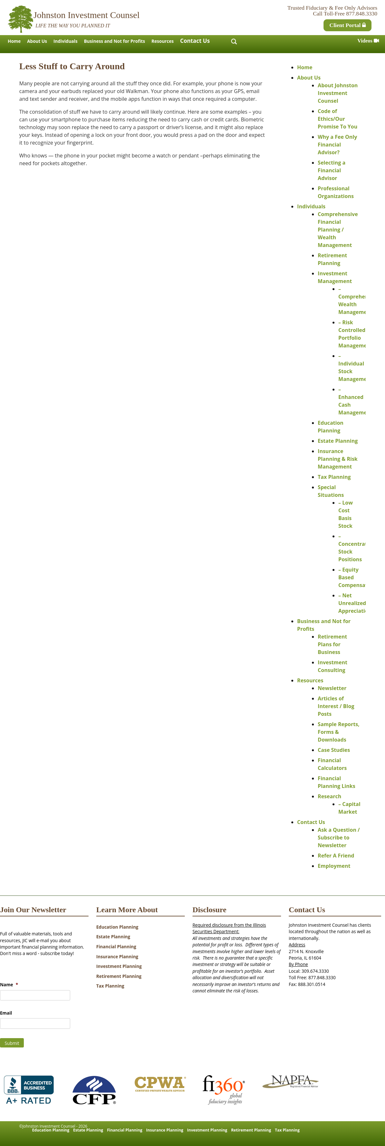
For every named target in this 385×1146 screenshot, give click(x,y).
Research (329, 796)
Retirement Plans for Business (332, 644)
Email (6, 1013)
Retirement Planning (119, 976)
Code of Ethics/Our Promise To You (337, 119)
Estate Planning (338, 440)
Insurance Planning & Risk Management (338, 459)
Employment (334, 865)
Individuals (65, 41)
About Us (37, 41)
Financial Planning (116, 946)
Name (9, 985)
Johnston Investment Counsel (86, 15)
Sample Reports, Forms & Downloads (339, 732)
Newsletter (332, 688)
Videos (368, 41)
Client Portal (347, 25)
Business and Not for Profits (114, 41)
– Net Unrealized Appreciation (354, 603)
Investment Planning (119, 966)
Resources (162, 41)
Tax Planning (334, 476)
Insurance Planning (117, 956)
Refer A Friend (336, 855)
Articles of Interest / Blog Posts (336, 706)
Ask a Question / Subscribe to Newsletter (339, 837)
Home (14, 41)
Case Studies (334, 749)
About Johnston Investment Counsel (338, 93)
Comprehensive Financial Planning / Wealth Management (338, 230)
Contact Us (195, 40)
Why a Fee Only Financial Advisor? (337, 144)
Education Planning (117, 927)
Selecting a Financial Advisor (331, 170)
